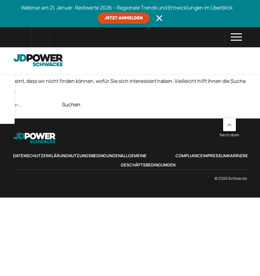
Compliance (189, 155)
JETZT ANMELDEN (124, 18)
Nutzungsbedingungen (94, 155)
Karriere (238, 155)
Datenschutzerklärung (40, 155)
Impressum (215, 155)
